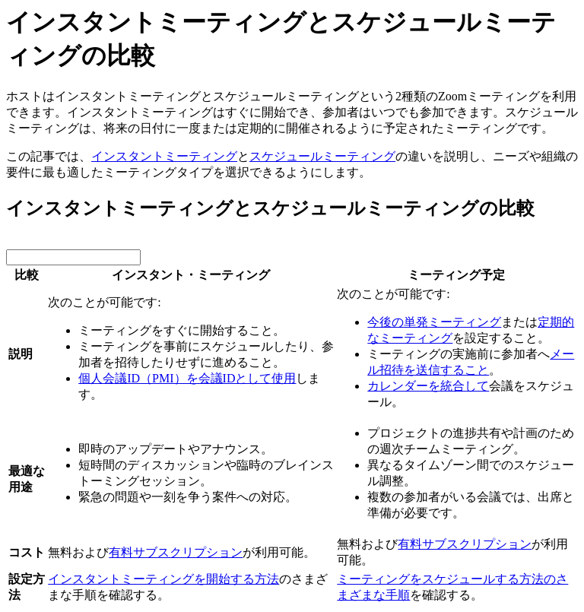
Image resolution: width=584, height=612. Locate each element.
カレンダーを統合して (428, 385)
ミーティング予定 (456, 274)
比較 (26, 274)
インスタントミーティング (164, 156)
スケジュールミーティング (322, 156)
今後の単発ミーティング (434, 322)
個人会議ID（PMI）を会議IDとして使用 (187, 378)
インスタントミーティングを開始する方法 (163, 578)
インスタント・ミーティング (191, 274)
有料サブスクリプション (176, 552)
